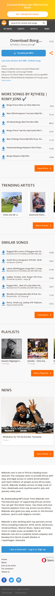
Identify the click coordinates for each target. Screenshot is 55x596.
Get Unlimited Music (27, 14)
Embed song (34, 60)
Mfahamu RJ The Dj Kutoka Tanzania (22, 436)
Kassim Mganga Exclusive (11, 361)
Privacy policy (20, 592)
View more (6, 80)
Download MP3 (23, 53)
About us (5, 571)
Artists (34, 29)
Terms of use (6, 592)
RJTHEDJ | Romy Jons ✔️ (22, 44)
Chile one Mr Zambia (11, 214)
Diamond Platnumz (37, 214)
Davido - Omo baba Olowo (38, 361)
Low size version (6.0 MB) (14, 60)
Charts (21, 29)
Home (4, 559)
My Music (8, 29)
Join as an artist (8, 565)
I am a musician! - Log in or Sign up (28, 549)
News (4, 562)
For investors (7, 568)
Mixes (47, 29)
